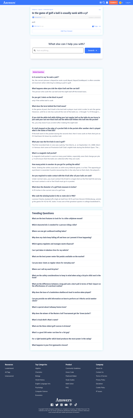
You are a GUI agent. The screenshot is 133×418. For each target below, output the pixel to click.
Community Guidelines (73, 368)
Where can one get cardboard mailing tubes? (49, 231)
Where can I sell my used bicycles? (45, 269)
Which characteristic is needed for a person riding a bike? (54, 225)
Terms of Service (101, 376)
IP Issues (99, 391)
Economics (38, 395)
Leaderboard (9, 368)
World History (40, 380)
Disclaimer (99, 384)
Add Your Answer (66, 31)
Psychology (39, 388)
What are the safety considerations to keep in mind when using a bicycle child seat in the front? (66, 276)
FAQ (67, 388)
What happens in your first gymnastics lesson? (50, 345)
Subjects (34, 9)
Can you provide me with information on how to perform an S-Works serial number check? (64, 300)
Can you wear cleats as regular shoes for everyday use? (53, 263)
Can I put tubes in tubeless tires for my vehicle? (50, 250)
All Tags (7, 372)
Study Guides (70, 380)
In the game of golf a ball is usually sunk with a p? (60, 13)
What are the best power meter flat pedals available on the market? (58, 256)
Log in (128, 2)
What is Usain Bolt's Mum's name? (45, 320)
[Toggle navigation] (101, 2)
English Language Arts (42, 384)
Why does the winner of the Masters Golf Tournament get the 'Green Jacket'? (61, 313)
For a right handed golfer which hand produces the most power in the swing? (61, 339)
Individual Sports (48, 9)
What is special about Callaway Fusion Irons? (49, 307)
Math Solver (70, 384)
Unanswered (9, 376)
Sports (40, 9)
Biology (37, 376)
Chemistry (38, 372)
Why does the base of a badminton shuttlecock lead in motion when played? (61, 292)
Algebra (38, 368)
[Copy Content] (95, 26)
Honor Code (70, 372)
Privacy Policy (100, 380)
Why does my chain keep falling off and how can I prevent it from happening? (62, 237)
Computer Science (41, 391)
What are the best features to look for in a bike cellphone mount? (57, 218)
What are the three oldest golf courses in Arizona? (51, 326)
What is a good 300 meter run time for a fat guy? (51, 332)
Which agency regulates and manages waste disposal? (53, 244)
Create (113, 2)
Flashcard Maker (71, 376)
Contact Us (99, 372)
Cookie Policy (100, 388)
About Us (99, 368)
